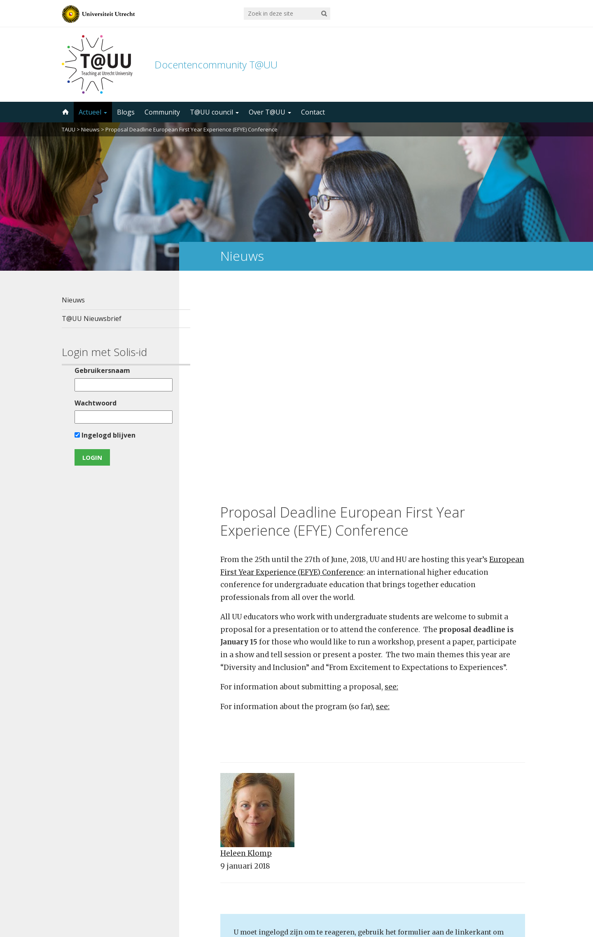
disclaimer (515, 897)
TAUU (68, 129)
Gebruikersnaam (97, 370)
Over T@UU (270, 112)
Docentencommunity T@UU (216, 64)
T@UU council (214, 112)
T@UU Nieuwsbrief (91, 318)
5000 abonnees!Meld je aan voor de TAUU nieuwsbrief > (384, 829)
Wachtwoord (90, 403)
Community (162, 112)
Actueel (93, 112)
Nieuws (90, 129)
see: (391, 479)
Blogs (126, 112)
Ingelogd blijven (99, 435)
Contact (313, 112)
